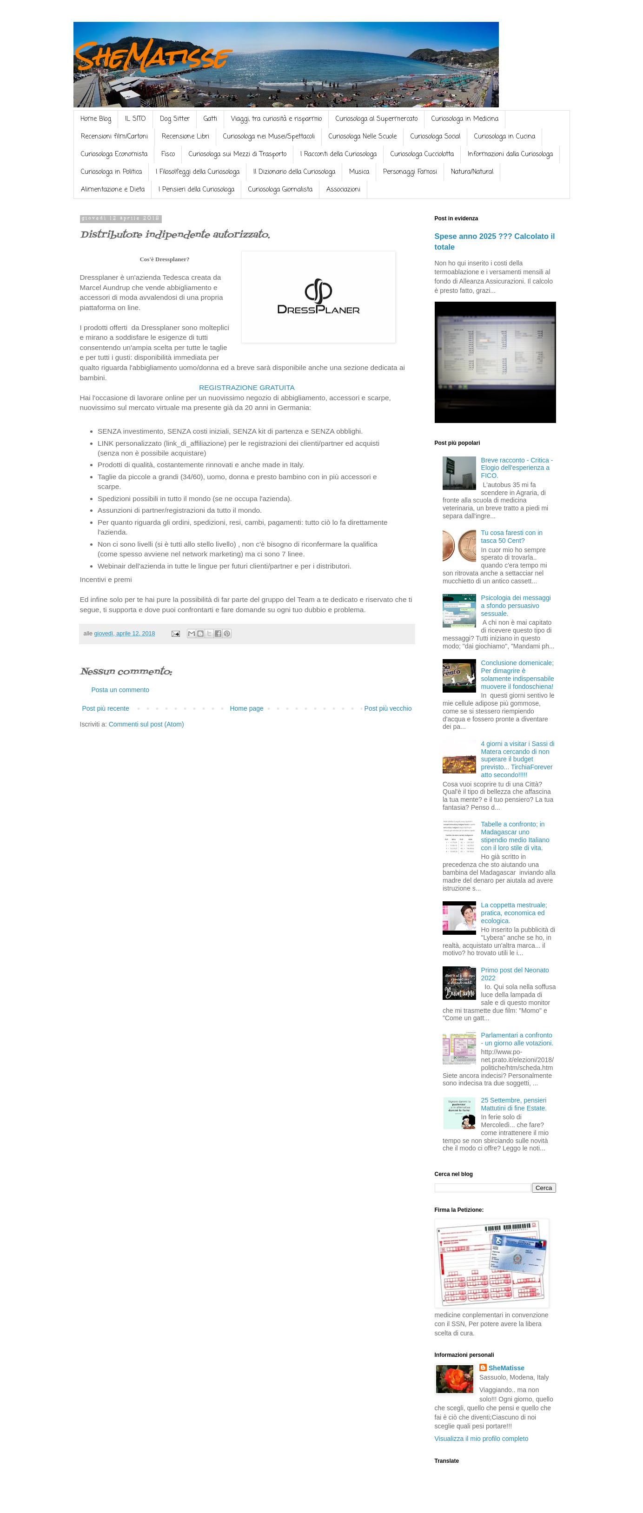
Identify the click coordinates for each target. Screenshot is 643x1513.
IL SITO (135, 119)
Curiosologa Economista (114, 154)
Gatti (210, 119)
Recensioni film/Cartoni (114, 137)
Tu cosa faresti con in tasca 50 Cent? (512, 536)
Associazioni (343, 190)
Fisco (168, 154)
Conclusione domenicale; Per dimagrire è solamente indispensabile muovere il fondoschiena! (517, 674)
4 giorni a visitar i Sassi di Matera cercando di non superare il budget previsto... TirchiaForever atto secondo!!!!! (518, 759)
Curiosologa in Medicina (464, 119)
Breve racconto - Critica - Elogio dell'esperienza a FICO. (517, 468)
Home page (246, 708)
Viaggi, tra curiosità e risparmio (276, 119)
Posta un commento (121, 690)
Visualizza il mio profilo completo (482, 1438)
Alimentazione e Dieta (113, 190)
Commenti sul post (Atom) (146, 724)
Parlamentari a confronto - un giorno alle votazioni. (517, 1039)
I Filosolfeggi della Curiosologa (197, 172)
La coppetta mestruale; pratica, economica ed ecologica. (514, 913)
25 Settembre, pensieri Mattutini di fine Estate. (514, 1104)
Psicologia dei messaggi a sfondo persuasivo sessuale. (516, 605)
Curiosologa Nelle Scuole (363, 137)
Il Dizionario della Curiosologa (294, 172)
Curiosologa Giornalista (280, 190)
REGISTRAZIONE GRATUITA (247, 387)
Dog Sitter (175, 119)
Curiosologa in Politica (111, 172)
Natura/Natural (472, 172)
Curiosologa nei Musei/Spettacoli (269, 137)
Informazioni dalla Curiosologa (510, 154)
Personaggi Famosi (410, 172)
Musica (359, 172)
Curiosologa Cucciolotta (422, 154)
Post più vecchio (388, 708)
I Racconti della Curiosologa (338, 154)
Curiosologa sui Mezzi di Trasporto (237, 154)
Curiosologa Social (435, 137)
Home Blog (95, 119)
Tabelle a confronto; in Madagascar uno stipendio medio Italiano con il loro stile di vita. (515, 835)
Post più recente (105, 708)
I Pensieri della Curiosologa (196, 190)
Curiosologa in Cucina (504, 137)
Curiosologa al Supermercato (377, 119)
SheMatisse (150, 56)
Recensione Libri (185, 137)
